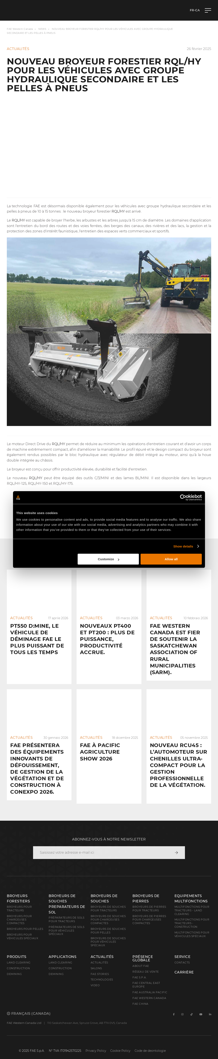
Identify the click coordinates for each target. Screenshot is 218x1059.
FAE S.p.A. (139, 970)
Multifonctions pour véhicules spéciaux (191, 927)
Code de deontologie (150, 1044)
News (42, 28)
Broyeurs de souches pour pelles (108, 923)
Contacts (182, 955)
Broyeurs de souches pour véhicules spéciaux (108, 935)
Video (95, 978)
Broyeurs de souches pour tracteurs (108, 901)
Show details (183, 546)
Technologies (102, 972)
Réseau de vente (145, 964)
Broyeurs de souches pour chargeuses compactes (108, 913)
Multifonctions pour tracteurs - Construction (191, 916)
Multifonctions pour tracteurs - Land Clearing (191, 903)
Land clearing (19, 955)
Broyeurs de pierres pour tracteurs (149, 901)
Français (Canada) (29, 1007)
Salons (96, 961)
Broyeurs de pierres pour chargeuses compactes (149, 913)
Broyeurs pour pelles (25, 922)
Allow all (171, 559)
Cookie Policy (120, 1044)
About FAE (140, 959)
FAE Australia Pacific (149, 985)
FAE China (140, 997)
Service (182, 950)
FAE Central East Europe (146, 978)
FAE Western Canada (20, 28)
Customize (108, 559)
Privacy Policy (96, 1044)
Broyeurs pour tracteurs (19, 901)
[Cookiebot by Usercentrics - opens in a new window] (183, 497)
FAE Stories (100, 967)
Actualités (102, 950)
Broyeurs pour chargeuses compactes (19, 913)
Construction (18, 961)
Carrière (184, 965)
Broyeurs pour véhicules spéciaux (22, 929)
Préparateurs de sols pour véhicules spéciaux (66, 924)
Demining (14, 967)
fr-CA (195, 10)
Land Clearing (60, 955)
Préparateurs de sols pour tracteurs (66, 912)
